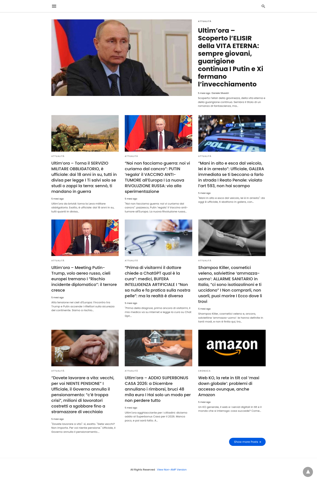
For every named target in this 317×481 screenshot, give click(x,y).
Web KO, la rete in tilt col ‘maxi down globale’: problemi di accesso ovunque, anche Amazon (228, 386)
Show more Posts (246, 442)
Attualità (204, 21)
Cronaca (204, 370)
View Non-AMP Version (172, 470)
